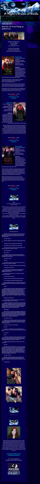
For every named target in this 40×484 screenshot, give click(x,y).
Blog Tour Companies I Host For (7, 18)
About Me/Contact (17, 18)
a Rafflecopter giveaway (14, 414)
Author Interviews (31, 18)
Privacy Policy (4, 20)
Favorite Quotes (24, 18)
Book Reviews (10, 20)
